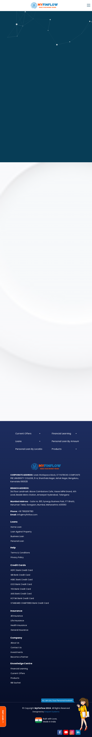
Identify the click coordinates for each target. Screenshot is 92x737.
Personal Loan (17, 541)
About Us (15, 643)
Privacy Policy (17, 557)
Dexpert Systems (51, 711)
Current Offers (18, 673)
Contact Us (16, 647)
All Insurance (17, 616)
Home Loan (16, 527)
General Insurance (19, 630)
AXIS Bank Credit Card (21, 594)
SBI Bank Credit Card (20, 575)
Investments (17, 652)
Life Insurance (17, 621)
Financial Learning (19, 669)
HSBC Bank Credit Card (21, 580)
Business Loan (17, 536)
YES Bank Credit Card (21, 589)
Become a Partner (19, 657)
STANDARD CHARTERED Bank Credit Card (30, 603)
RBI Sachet (16, 683)
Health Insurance (19, 625)
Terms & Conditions (20, 553)
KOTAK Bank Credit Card (22, 598)
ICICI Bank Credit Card (21, 584)
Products (15, 678)
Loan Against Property (21, 532)
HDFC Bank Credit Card (22, 570)
